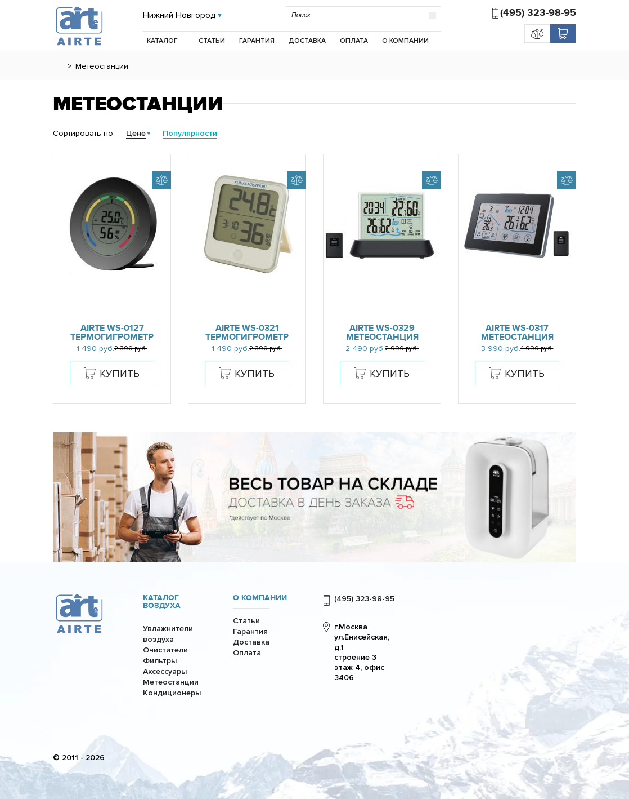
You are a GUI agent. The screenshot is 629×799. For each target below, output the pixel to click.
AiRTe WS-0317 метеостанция (517, 332)
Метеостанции (171, 682)
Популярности (190, 133)
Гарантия (257, 41)
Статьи (212, 41)
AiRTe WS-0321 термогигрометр (247, 332)
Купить (120, 373)
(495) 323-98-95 (538, 12)
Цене (136, 133)
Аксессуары (165, 671)
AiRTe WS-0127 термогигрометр (112, 332)
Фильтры (160, 660)
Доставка (307, 41)
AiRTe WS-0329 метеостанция (382, 332)
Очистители (165, 650)
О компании (405, 41)
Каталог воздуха (162, 602)
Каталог (162, 41)
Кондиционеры (172, 693)
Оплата (354, 41)
